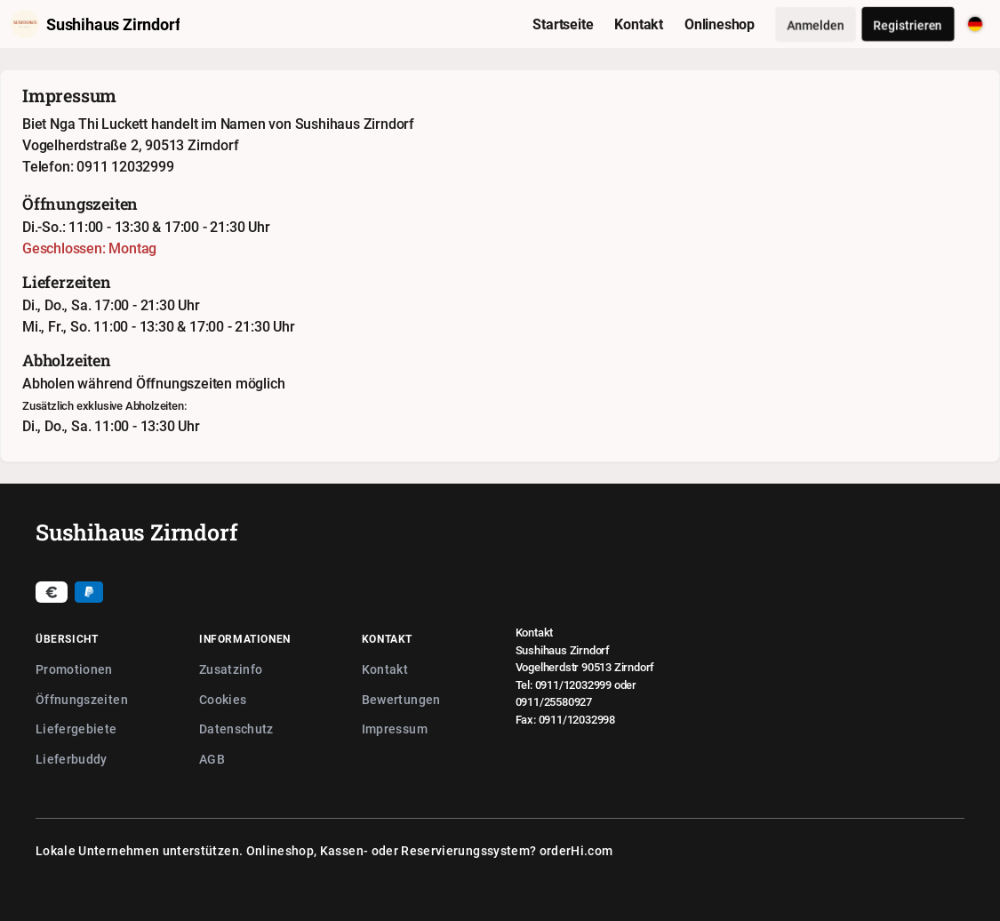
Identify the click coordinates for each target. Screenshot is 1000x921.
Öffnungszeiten (82, 699)
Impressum (395, 728)
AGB (212, 758)
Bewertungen (401, 699)
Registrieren (908, 24)
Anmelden (816, 24)
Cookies (222, 699)
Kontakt (385, 669)
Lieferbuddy (72, 758)
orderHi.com (576, 850)
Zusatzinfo (231, 669)
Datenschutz (236, 728)
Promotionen (74, 669)
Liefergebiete (76, 728)
